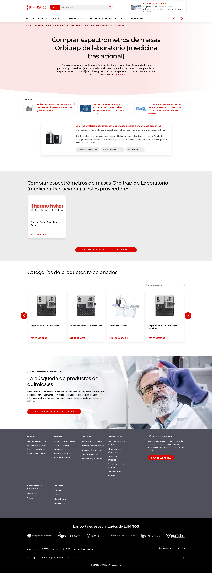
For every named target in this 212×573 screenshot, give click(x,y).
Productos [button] (58, 18)
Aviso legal (32, 557)
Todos (54, 7)
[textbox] (164, 284)
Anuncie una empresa (63, 453)
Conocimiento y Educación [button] (102, 18)
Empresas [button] (43, 18)
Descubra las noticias (37, 441)
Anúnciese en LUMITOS (37, 549)
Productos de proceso (91, 450)
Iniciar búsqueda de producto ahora (54, 411)
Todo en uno (59, 503)
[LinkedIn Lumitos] (183, 557)
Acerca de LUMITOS (61, 549)
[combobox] (165, 284)
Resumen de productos (91, 458)
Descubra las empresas (64, 441)
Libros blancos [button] (76, 18)
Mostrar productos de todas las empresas (106, 249)
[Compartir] (174, 18)
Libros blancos (60, 499)
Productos (59, 494)
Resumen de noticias (36, 453)
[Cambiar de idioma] (181, 18)
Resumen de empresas (64, 457)
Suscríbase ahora (161, 457)
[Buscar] (110, 7)
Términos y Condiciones (53, 557)
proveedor (120, 74)
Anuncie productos (89, 454)
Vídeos (30, 498)
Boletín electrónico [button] (131, 18)
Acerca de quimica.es (83, 549)
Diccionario (32, 493)
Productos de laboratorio (92, 445)
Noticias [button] (30, 18)
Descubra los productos (91, 441)
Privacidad (73, 557)
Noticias (58, 490)
